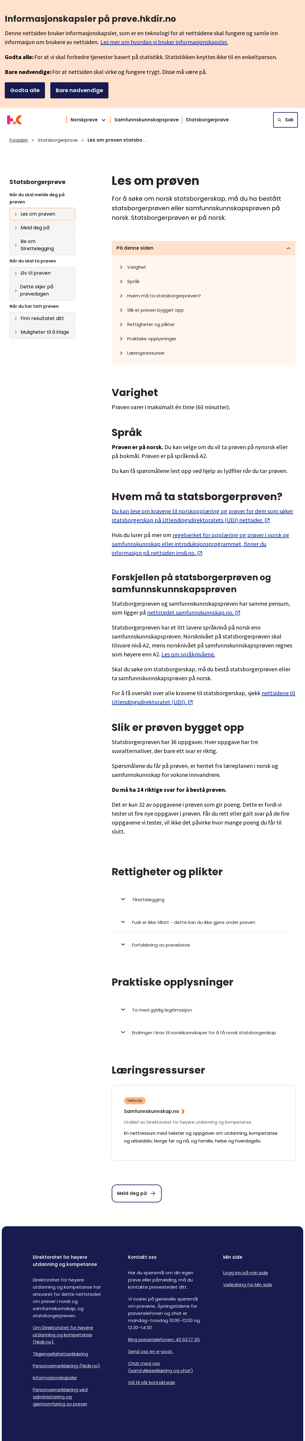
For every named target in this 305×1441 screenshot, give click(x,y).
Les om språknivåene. (188, 654)
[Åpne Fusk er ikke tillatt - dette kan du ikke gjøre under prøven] (203, 922)
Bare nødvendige (79, 90)
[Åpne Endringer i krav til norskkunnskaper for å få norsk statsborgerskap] (203, 1032)
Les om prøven (38, 214)
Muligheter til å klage (45, 332)
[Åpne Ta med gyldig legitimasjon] (203, 1010)
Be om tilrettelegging (37, 245)
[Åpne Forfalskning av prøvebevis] (203, 945)
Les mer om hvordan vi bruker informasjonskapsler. (164, 42)
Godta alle (25, 90)
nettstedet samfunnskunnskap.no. (194, 612)
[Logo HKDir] (14, 120)
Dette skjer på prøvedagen (36, 290)
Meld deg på (35, 227)
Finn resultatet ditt (42, 318)
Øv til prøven (36, 273)
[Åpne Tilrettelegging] (203, 899)
